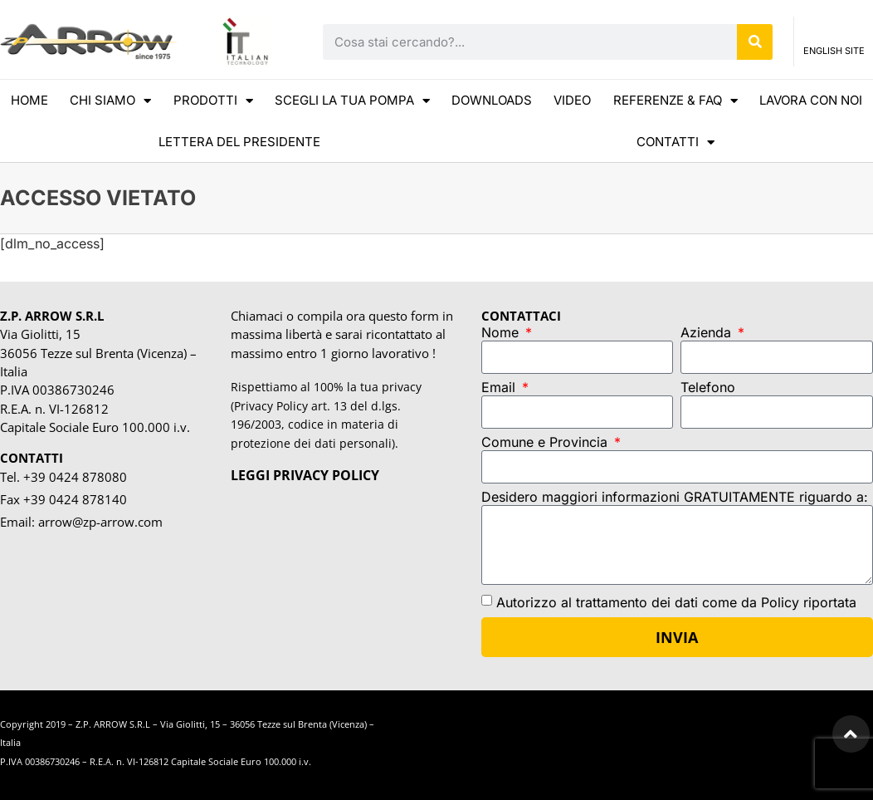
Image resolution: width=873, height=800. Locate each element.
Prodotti (213, 100)
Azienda (707, 333)
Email (500, 387)
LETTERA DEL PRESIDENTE (239, 142)
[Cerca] (755, 42)
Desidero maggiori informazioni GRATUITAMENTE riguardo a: (674, 497)
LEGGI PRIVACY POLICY (305, 475)
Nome (502, 333)
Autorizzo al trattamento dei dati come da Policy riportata (676, 601)
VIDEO (572, 100)
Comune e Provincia (546, 442)
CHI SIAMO (110, 100)
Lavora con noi (810, 100)
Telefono (707, 387)
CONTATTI (675, 142)
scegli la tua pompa (352, 100)
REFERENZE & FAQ (675, 100)
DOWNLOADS (491, 100)
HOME (29, 100)
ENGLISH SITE (834, 53)
